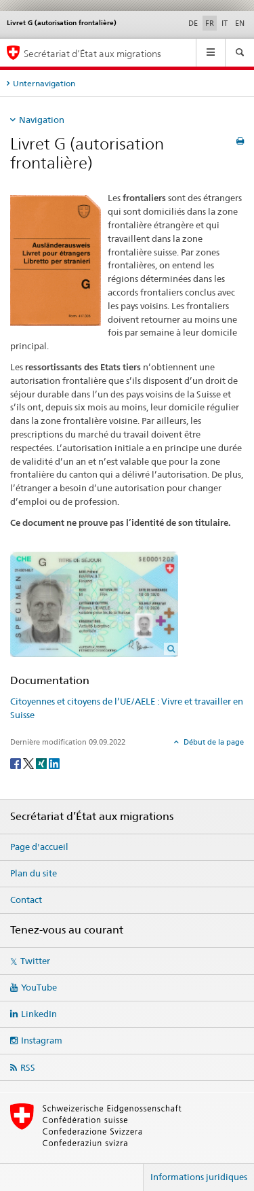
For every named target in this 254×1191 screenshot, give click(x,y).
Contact (26, 899)
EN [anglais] (240, 23)
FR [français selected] (209, 23)
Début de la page (213, 742)
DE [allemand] (193, 23)
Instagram (41, 1040)
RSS (27, 1067)
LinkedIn (39, 1013)
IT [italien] (224, 23)
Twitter (35, 960)
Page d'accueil (39, 846)
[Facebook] (16, 763)
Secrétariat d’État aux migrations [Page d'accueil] (92, 53)
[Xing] (42, 763)
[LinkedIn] (54, 763)
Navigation (41, 119)
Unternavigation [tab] (44, 83)
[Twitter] (29, 763)
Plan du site (33, 873)
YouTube (39, 987)
